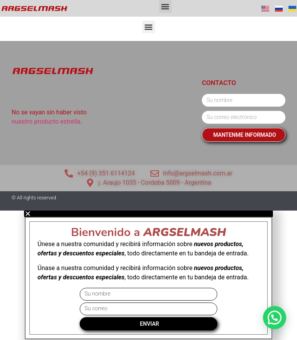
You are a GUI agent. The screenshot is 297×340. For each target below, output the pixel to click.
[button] (165, 6)
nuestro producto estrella (46, 121)
